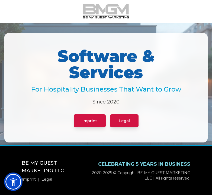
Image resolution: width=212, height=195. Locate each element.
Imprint (89, 120)
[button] (13, 182)
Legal (124, 120)
